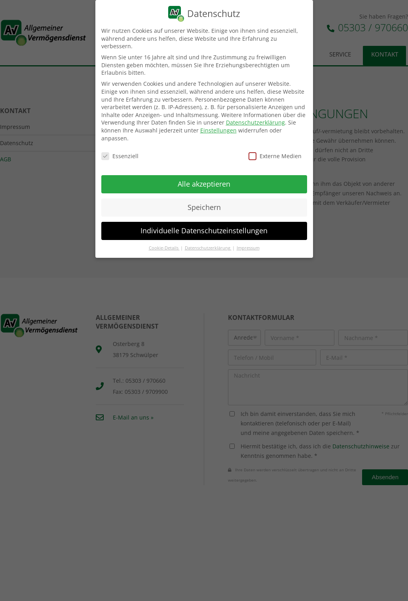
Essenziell (120, 156)
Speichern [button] (204, 207)
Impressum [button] (248, 248)
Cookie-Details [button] (164, 248)
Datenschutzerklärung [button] (208, 248)
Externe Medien (275, 156)
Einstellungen (218, 130)
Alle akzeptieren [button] (204, 184)
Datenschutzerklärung (255, 122)
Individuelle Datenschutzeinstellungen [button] (204, 230)
